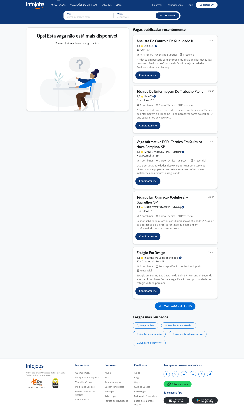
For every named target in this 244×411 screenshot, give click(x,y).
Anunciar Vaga (175, 4)
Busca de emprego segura (144, 402)
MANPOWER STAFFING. (164, 152)
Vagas (137, 382)
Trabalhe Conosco (84, 382)
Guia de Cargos (142, 386)
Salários (107, 4)
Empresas (157, 4)
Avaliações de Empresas (84, 4)
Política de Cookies (85, 386)
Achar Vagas (58, 4)
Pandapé (109, 391)
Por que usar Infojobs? (87, 377)
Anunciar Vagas (113, 382)
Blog (119, 4)
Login (190, 4)
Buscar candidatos (114, 386)
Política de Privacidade (116, 400)
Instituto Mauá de (163, 257)
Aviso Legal (110, 396)
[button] (167, 15)
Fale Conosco (82, 399)
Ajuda (108, 372)
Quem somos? (82, 372)
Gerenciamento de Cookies (85, 393)
